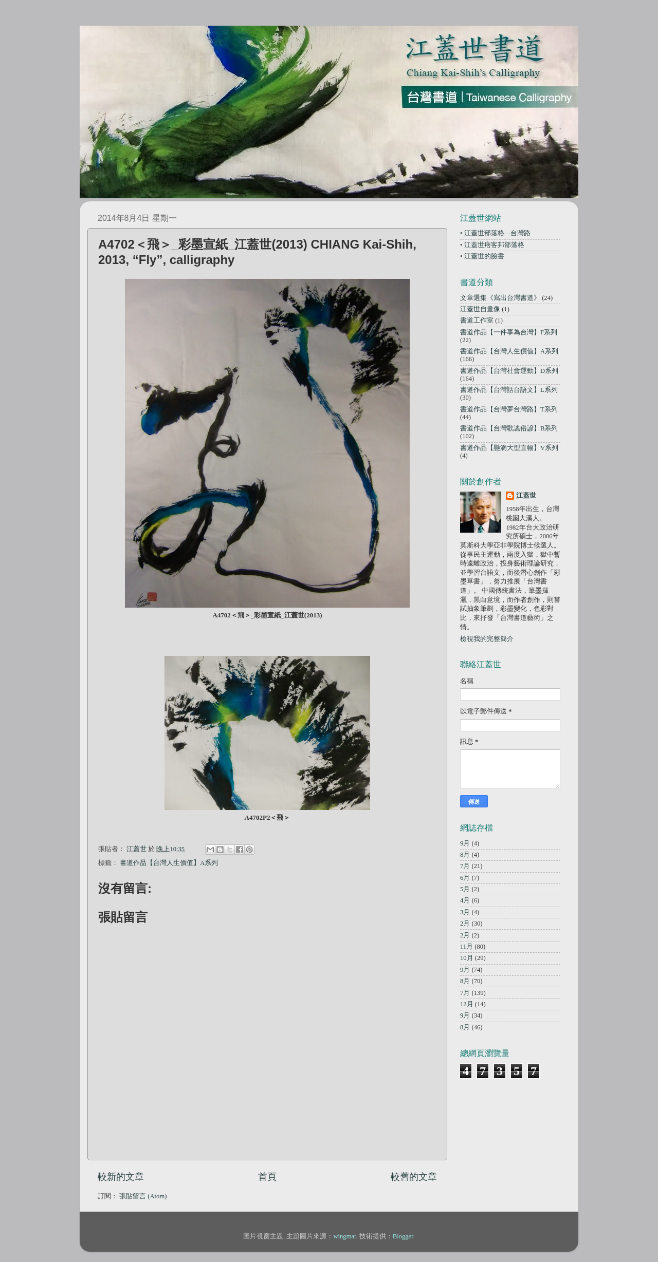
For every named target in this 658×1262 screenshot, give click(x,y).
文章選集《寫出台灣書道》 (500, 298)
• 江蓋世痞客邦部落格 (492, 245)
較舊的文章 (414, 1177)
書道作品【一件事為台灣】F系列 (508, 332)
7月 (465, 866)
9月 (465, 843)
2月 (465, 923)
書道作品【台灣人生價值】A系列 (169, 863)
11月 (466, 946)
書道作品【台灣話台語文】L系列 (509, 389)
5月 (465, 889)
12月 (466, 1004)
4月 (465, 900)
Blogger (403, 1236)
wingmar (344, 1236)
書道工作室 (477, 320)
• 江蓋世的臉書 (482, 256)
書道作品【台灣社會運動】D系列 (509, 370)
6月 (465, 877)
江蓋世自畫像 (480, 309)
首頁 (267, 1177)
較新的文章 (121, 1177)
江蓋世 (526, 495)
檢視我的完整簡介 (487, 639)
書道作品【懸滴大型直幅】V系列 (509, 447)
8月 (465, 854)
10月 (466, 958)
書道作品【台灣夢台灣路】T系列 (509, 409)
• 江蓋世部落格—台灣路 (495, 233)
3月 (465, 912)
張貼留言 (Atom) (143, 1196)
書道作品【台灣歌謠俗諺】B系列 (509, 428)
